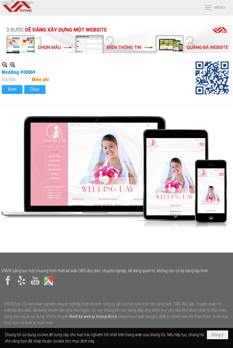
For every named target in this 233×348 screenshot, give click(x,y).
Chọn (34, 89)
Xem (12, 89)
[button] (214, 7)
